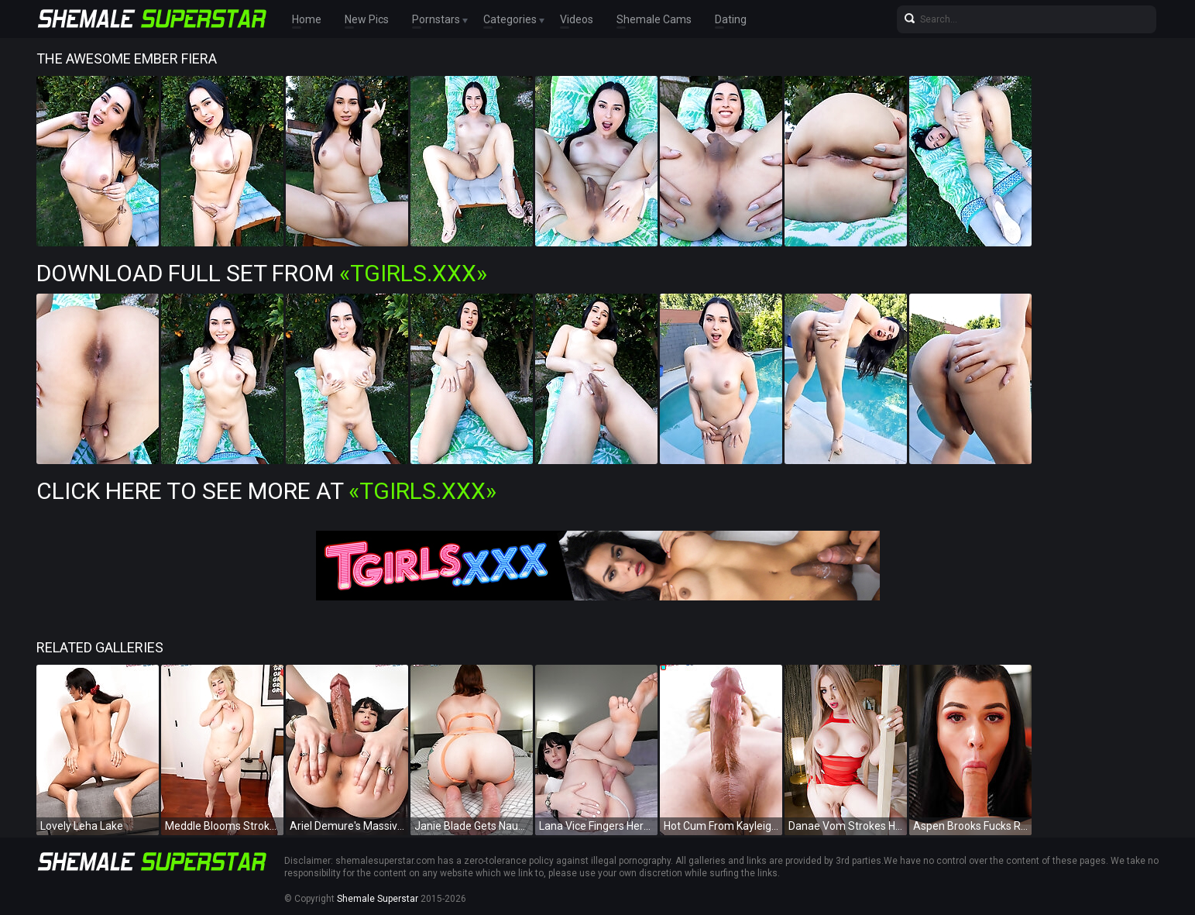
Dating (731, 19)
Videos (576, 19)
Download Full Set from (261, 273)
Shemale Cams (654, 19)
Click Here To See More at (266, 490)
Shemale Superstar (377, 898)
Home (306, 19)
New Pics (367, 19)
